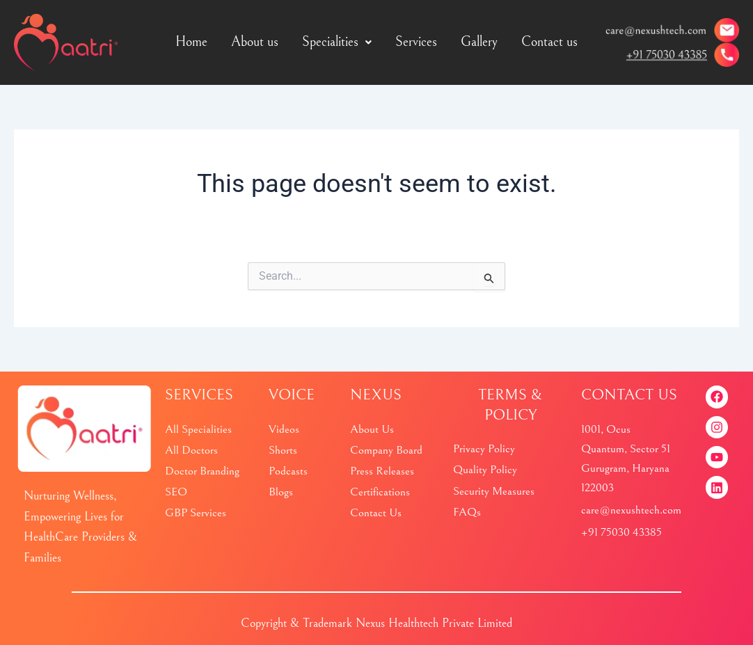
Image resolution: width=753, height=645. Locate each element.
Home (191, 42)
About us (254, 42)
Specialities (337, 42)
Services (416, 42)
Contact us (549, 42)
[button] (337, 42)
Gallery (479, 42)
